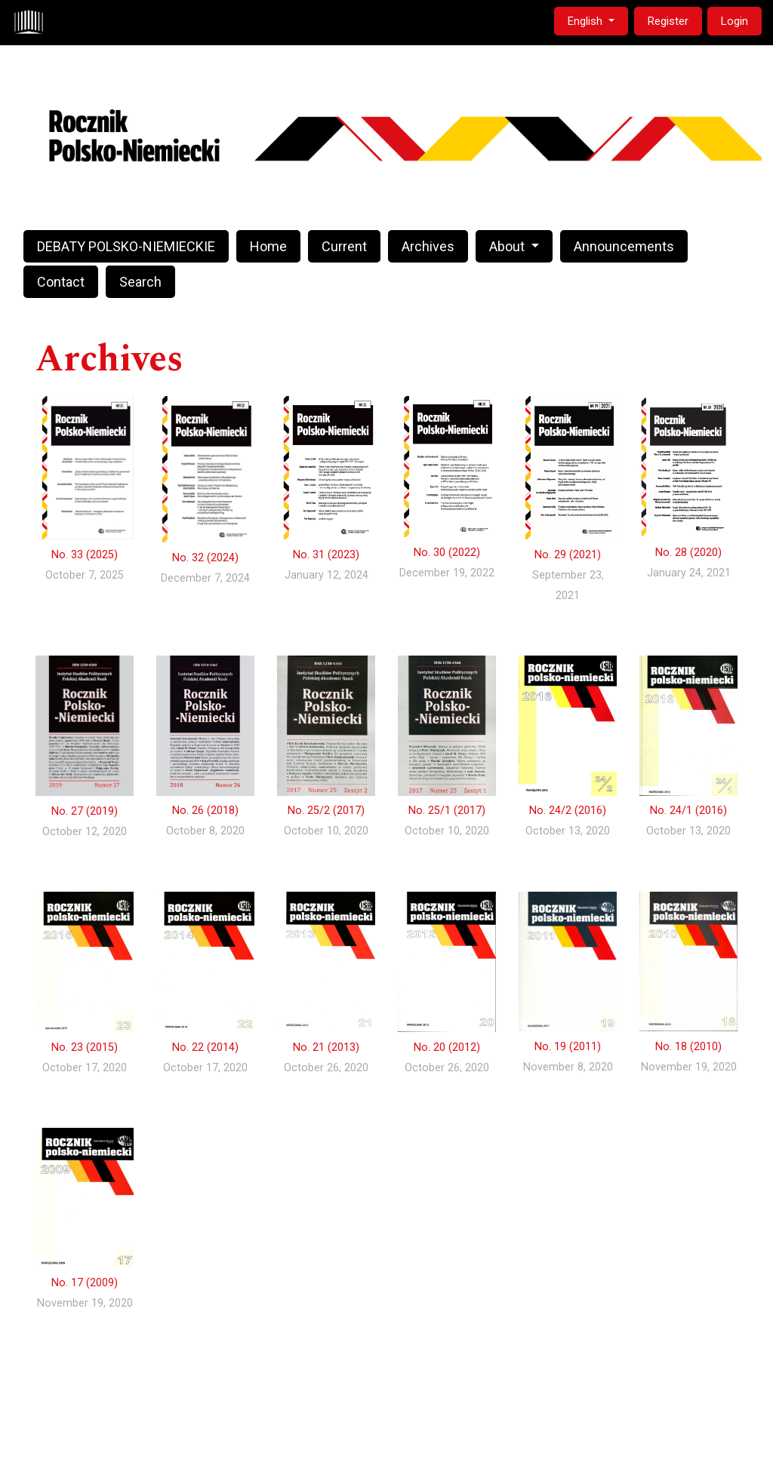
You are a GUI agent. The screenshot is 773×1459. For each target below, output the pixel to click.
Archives (428, 246)
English (597, 20)
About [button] (508, 246)
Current (344, 246)
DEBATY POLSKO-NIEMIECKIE (126, 246)
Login (734, 21)
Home (268, 246)
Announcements (624, 246)
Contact (61, 282)
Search (140, 282)
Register (668, 21)
